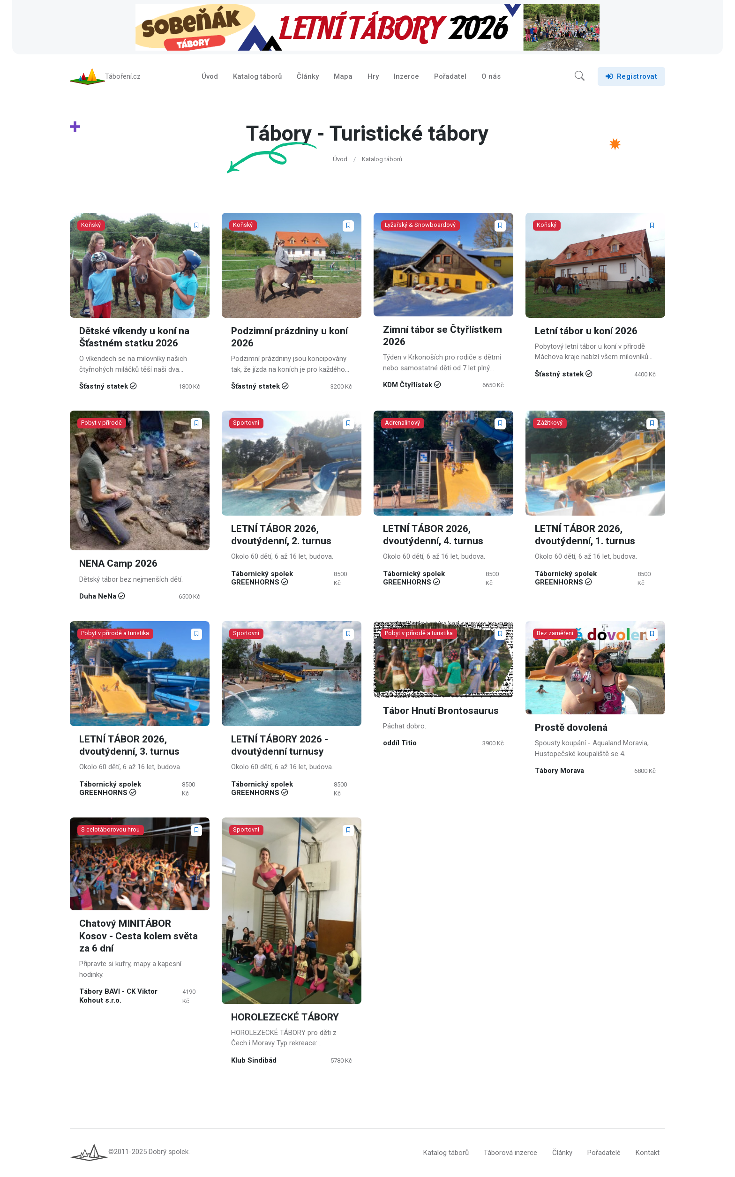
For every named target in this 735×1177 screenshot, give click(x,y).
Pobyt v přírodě (101, 423)
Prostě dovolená (572, 728)
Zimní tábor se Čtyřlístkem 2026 (442, 336)
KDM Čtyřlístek (407, 386)
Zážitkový (549, 423)
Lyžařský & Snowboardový (420, 225)
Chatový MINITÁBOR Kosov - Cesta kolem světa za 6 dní (139, 937)
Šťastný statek (103, 387)
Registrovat (631, 77)
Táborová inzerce (510, 1153)
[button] (579, 76)
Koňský (91, 225)
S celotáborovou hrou (110, 830)
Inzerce (406, 77)
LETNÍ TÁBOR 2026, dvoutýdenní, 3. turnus (129, 746)
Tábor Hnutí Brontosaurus (441, 711)
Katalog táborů (257, 77)
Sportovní (246, 423)
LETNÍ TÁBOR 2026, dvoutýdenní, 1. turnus (585, 536)
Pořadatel (450, 77)
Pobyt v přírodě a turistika (115, 633)
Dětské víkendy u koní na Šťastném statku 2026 (134, 337)
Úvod (210, 77)
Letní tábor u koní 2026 (586, 331)
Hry (373, 77)
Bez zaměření (555, 633)
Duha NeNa (97, 597)
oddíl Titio (400, 744)
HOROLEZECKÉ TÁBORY (285, 1018)
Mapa (343, 77)
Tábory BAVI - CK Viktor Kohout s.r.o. (118, 996)
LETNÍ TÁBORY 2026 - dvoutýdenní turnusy (280, 746)
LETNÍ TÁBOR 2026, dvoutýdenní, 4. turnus (433, 536)
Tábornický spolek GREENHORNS (262, 579)
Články (308, 77)
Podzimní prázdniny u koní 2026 (290, 337)
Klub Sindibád (254, 1061)
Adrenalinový (402, 423)
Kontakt (648, 1153)
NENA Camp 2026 (118, 565)
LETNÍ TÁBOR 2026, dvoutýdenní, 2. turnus (281, 536)
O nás (491, 77)
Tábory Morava (559, 771)
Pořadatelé (604, 1153)
